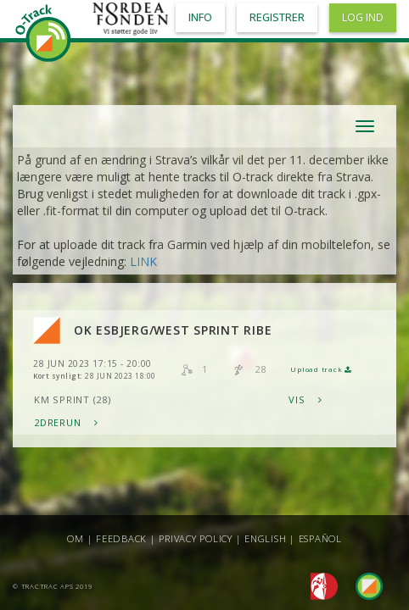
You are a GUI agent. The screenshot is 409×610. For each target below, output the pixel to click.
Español (320, 538)
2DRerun (66, 422)
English (265, 538)
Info (200, 17)
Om (75, 538)
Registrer (277, 17)
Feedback (121, 538)
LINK (143, 261)
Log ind (363, 17)
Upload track (320, 369)
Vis (305, 399)
